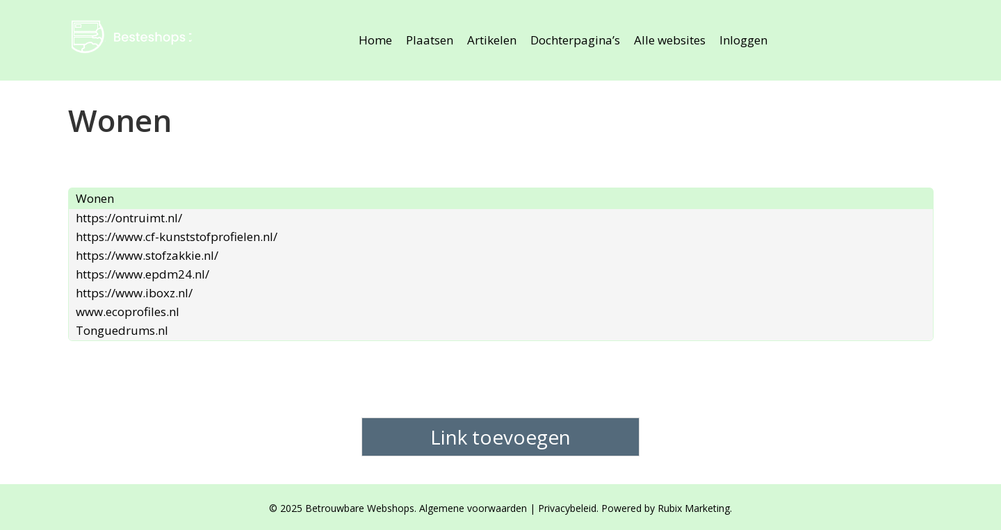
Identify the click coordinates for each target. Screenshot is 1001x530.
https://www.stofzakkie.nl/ (147, 255)
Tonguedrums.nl (122, 330)
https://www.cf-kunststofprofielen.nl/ (176, 237)
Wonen (95, 198)
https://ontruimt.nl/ (129, 218)
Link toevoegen (500, 437)
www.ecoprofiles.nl (127, 312)
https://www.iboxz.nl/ (134, 293)
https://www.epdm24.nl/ (142, 274)
